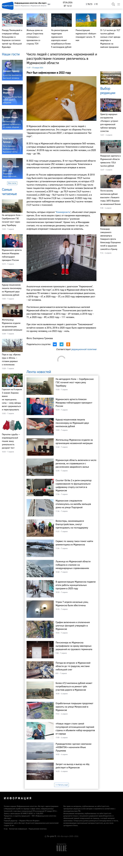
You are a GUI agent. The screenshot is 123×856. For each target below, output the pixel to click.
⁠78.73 (89, 4)
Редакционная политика (37, 829)
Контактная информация (18, 829)
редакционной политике (83, 349)
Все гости (12, 183)
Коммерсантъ (63, 212)
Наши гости (11, 54)
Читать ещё (61, 784)
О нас (6, 829)
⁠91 (96, 4)
